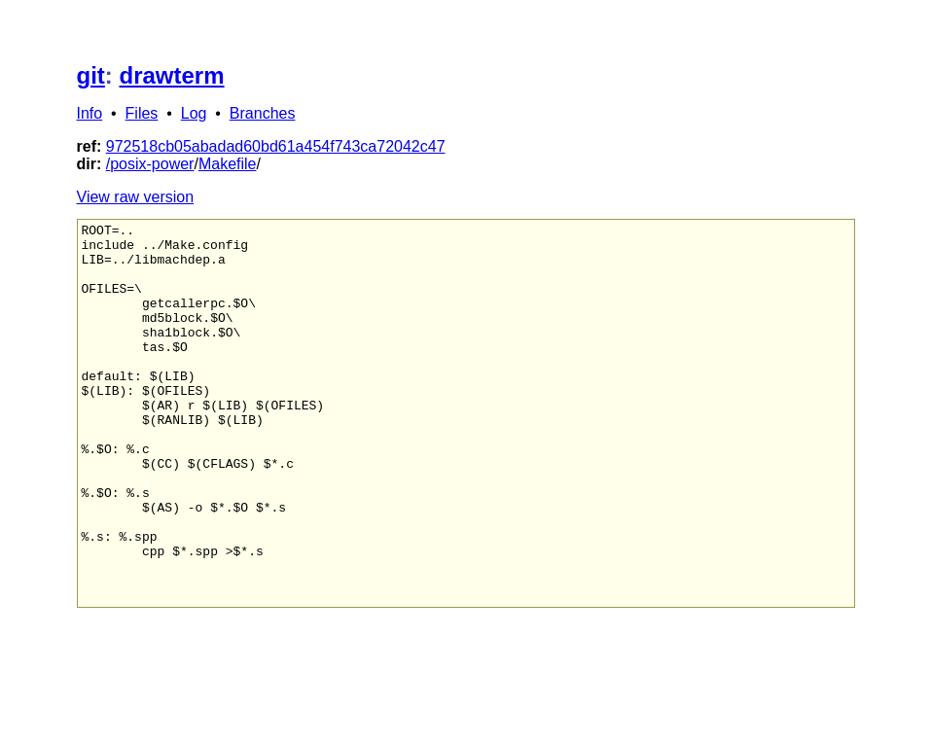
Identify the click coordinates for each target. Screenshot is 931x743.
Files (142, 113)
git (91, 75)
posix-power (152, 164)
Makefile (227, 164)
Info (90, 113)
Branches (263, 113)
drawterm (172, 75)
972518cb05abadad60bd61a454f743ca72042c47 (276, 146)
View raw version (136, 197)
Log (194, 113)
